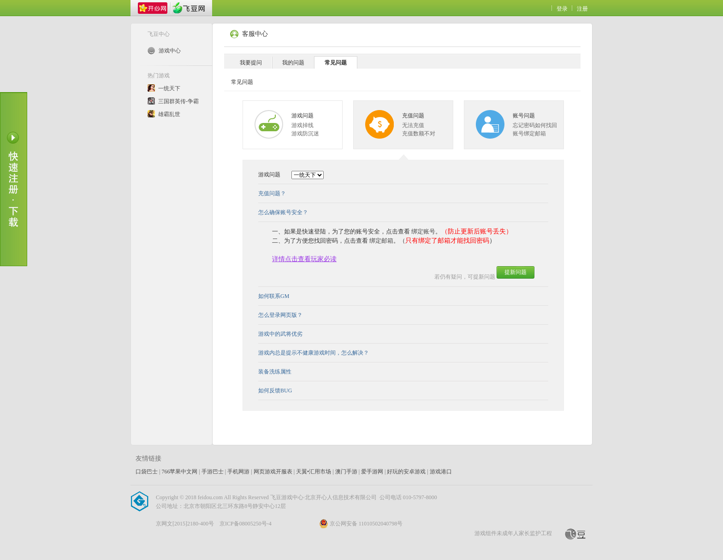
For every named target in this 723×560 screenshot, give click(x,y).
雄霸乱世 (169, 114)
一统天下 (169, 88)
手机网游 (238, 471)
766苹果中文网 (179, 471)
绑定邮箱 (381, 240)
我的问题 (293, 62)
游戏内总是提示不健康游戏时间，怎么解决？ (313, 353)
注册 (582, 9)
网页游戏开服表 (273, 471)
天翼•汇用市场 (313, 471)
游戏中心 (164, 50)
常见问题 (336, 62)
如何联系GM (273, 296)
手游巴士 (212, 471)
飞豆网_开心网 (188, 8)
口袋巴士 (147, 471)
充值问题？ (272, 193)
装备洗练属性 (274, 371)
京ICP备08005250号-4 (245, 523)
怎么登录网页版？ (280, 315)
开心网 (152, 8)
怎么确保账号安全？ (283, 212)
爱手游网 (372, 471)
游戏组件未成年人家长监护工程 (513, 533)
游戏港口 (441, 471)
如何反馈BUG (275, 390)
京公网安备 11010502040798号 (361, 523)
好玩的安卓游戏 (406, 471)
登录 (562, 9)
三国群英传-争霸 (178, 101)
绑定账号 (423, 231)
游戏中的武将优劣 (280, 334)
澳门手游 (346, 471)
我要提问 (251, 62)
